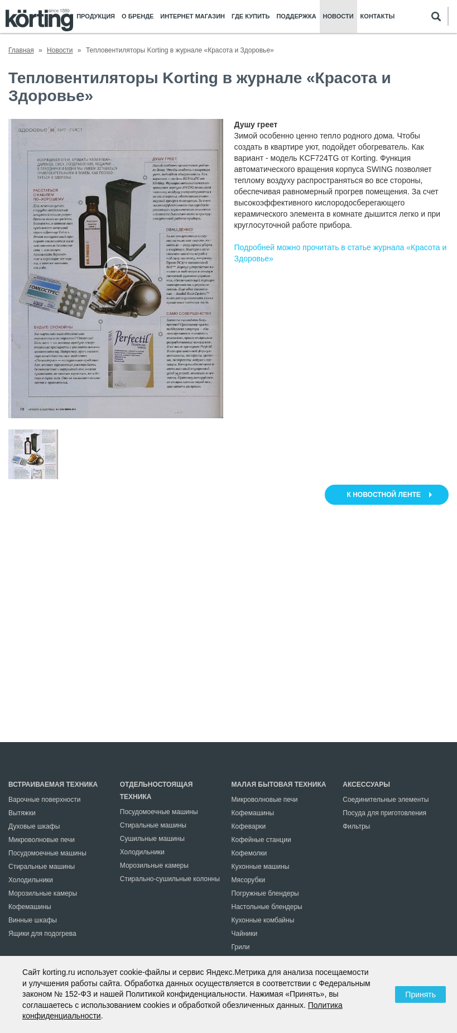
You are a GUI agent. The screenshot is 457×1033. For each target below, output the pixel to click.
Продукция (95, 16)
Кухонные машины (261, 867)
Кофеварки (249, 826)
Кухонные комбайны (263, 920)
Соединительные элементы (386, 800)
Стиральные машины (41, 867)
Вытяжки (22, 813)
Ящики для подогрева (42, 934)
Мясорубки (249, 880)
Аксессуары (366, 784)
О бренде (137, 16)
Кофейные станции (261, 840)
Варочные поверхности (44, 800)
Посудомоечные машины (47, 853)
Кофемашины (29, 907)
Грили (241, 947)
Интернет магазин (192, 16)
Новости (338, 16)
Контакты (377, 16)
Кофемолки (249, 853)
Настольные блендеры (267, 907)
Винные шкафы (32, 920)
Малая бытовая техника (279, 784)
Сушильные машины (152, 839)
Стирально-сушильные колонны (170, 879)
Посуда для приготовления (384, 813)
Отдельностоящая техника (156, 791)
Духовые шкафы (34, 826)
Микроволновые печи (41, 840)
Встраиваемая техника (53, 784)
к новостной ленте (384, 495)
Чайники (245, 934)
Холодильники (30, 880)
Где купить (250, 16)
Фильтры (356, 826)
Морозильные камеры (42, 893)
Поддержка (296, 16)
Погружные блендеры (265, 893)
